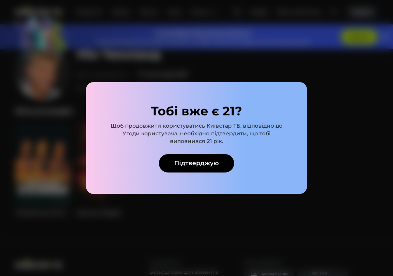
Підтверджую (196, 163)
